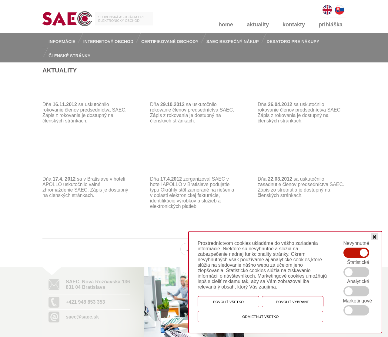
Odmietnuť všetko (260, 317)
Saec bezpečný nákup (232, 41)
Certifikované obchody (170, 41)
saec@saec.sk (82, 316)
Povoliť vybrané (292, 302)
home (226, 25)
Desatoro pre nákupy (293, 41)
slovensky (339, 7)
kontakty (294, 25)
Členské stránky (69, 55)
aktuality (258, 25)
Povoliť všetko (228, 302)
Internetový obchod (108, 41)
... (187, 249)
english (327, 7)
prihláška (331, 25)
